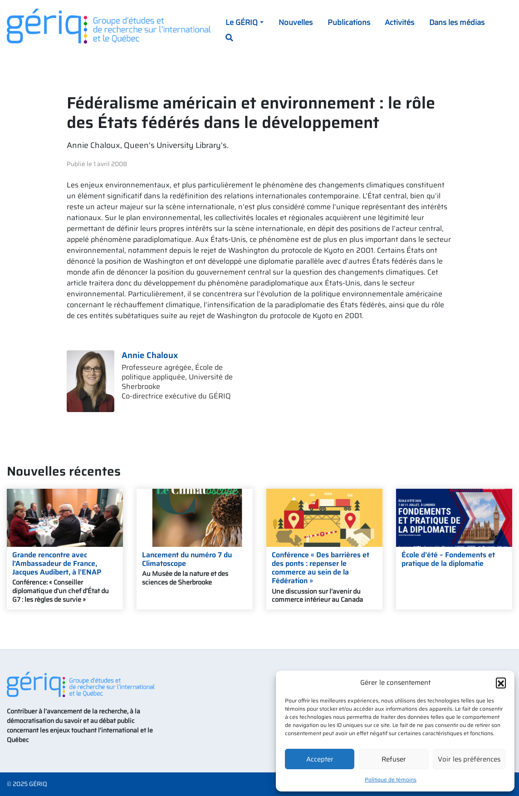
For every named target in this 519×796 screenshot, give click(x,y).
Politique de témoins (390, 779)
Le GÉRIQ (241, 22)
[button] (500, 682)
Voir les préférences (469, 759)
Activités (399, 22)
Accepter (319, 759)
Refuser (394, 759)
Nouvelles (296, 22)
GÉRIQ (38, 784)
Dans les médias (457, 22)
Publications (349, 22)
